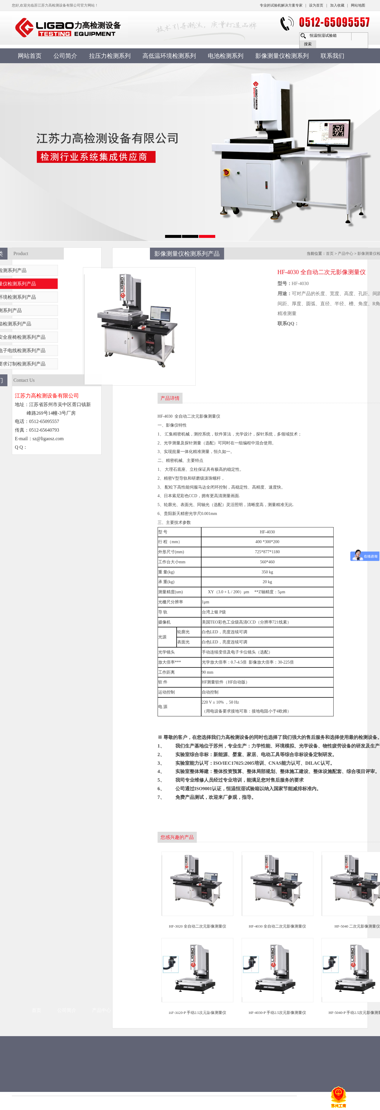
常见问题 (171, 790)
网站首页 (30, 56)
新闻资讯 (136, 790)
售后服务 (206, 790)
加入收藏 (337, 5)
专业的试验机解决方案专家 (281, 5)
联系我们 (332, 56)
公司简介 (65, 56)
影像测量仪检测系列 (282, 56)
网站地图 (358, 5)
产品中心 (101, 790)
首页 (36, 790)
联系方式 (241, 790)
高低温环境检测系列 (169, 56)
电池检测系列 (225, 56)
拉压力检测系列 (110, 56)
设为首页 (316, 5)
